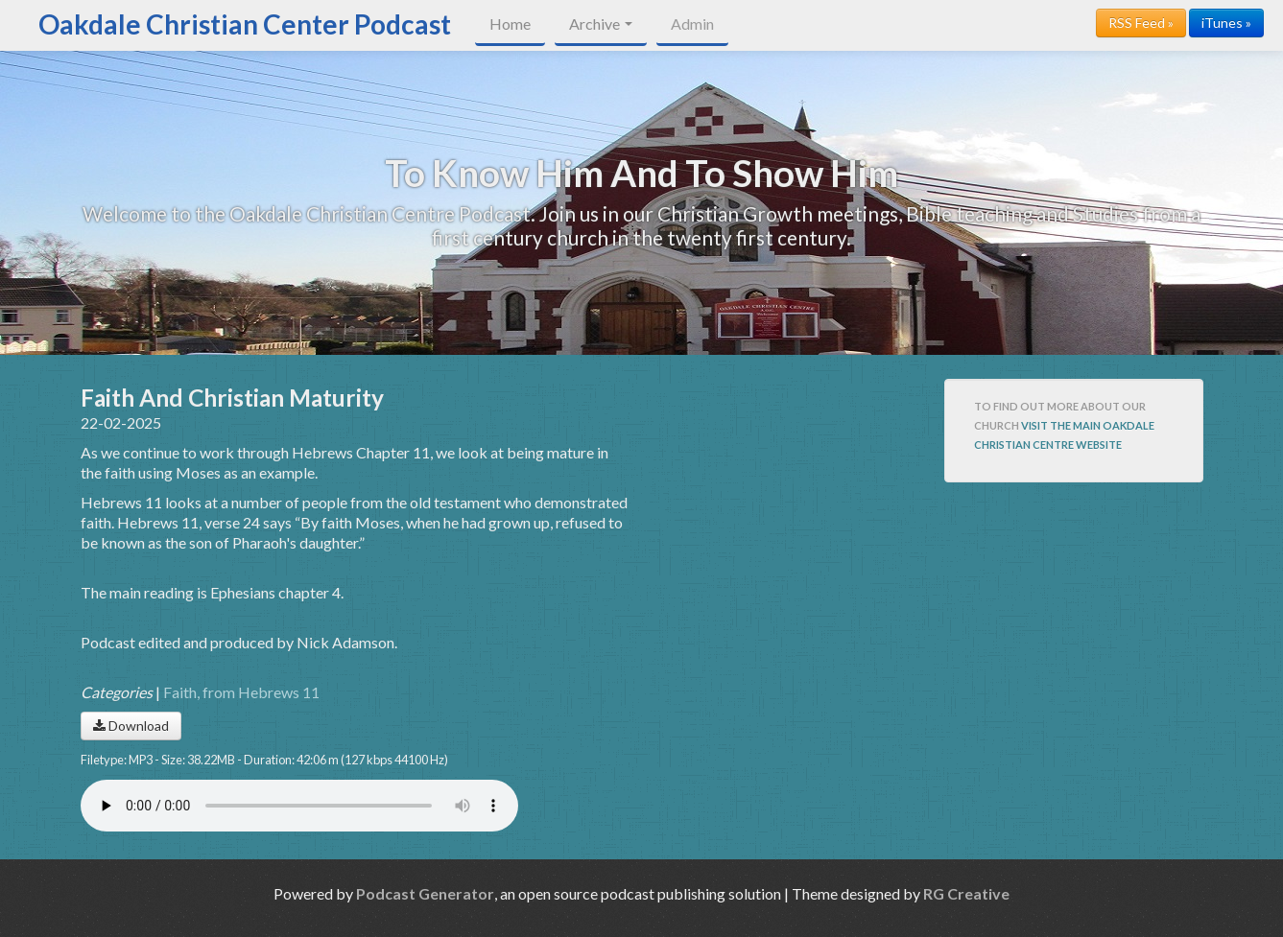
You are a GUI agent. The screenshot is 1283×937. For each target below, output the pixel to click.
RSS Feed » (1141, 22)
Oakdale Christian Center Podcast (244, 24)
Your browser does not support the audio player (299, 806)
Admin (692, 23)
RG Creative (966, 893)
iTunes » (1226, 22)
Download (131, 725)
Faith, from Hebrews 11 (241, 692)
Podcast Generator (425, 893)
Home (510, 23)
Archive (600, 23)
